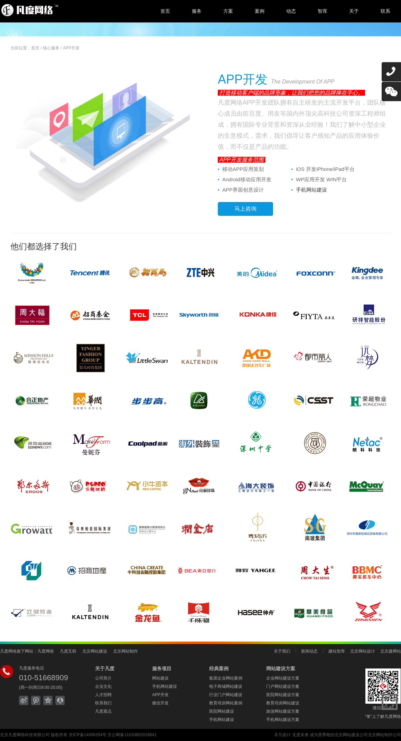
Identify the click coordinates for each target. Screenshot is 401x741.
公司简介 (103, 678)
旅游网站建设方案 (282, 711)
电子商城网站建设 (225, 686)
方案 (228, 11)
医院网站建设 (221, 711)
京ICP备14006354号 (87, 734)
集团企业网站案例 (225, 678)
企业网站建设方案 (282, 678)
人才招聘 (103, 694)
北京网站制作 (125, 651)
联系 (385, 11)
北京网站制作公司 (384, 734)
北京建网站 (390, 651)
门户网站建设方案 (282, 686)
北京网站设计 (362, 651)
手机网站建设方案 (282, 719)
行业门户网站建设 (225, 694)
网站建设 (160, 678)
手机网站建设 (311, 190)
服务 (197, 11)
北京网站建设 (94, 651)
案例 (259, 11)
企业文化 (103, 686)
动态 (291, 11)
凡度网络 (45, 651)
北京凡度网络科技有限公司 (25, 734)
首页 (165, 11)
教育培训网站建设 (282, 703)
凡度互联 (68, 651)
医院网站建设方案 (282, 694)
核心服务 (51, 48)
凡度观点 (103, 711)
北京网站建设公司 (351, 734)
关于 (354, 11)
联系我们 (103, 703)
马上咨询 (245, 209)
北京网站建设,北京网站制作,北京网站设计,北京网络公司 (57, 10)
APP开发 (71, 48)
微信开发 (160, 703)
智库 (322, 11)
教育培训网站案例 (225, 703)
